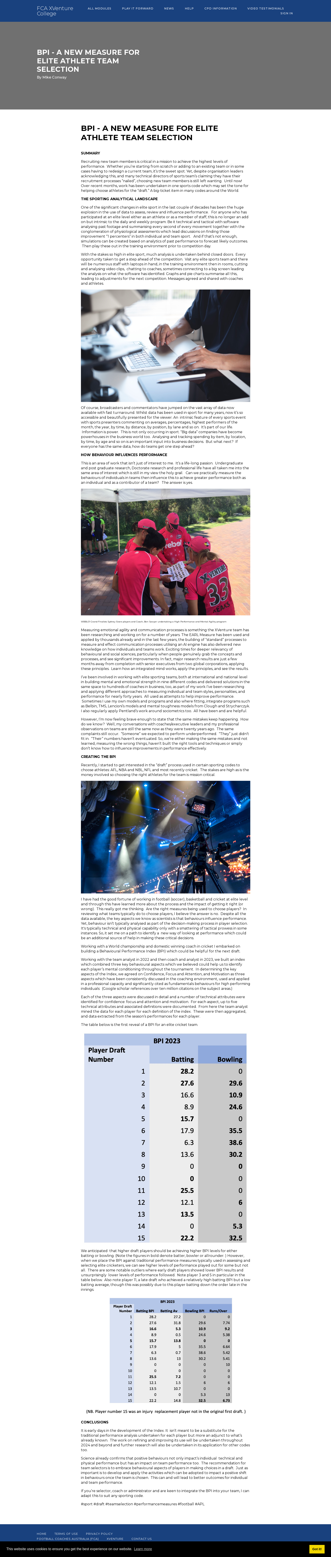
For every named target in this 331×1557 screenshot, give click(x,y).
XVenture (115, 1538)
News (162, 11)
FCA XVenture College (55, 11)
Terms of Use (66, 1533)
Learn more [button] (143, 1549)
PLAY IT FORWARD (134, 11)
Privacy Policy (99, 1533)
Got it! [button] (317, 1549)
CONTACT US (141, 1538)
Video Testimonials (251, 11)
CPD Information (208, 11)
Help (179, 11)
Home (42, 1533)
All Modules (98, 11)
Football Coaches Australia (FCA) (68, 1538)
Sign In (288, 10)
